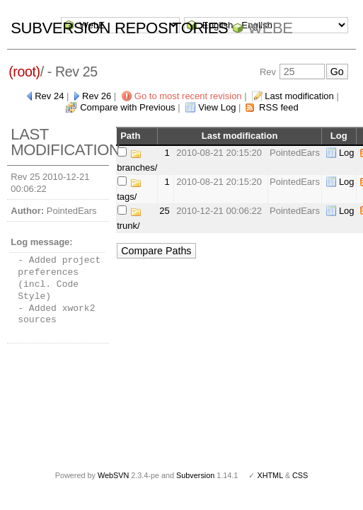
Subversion (195, 475)
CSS (300, 475)
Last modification (299, 96)
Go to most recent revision (188, 96)
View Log (217, 107)
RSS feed (279, 107)
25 (164, 210)
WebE (270, 28)
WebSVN (113, 475)
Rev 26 (96, 96)
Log (347, 152)
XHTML (269, 475)
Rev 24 (49, 96)
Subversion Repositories (119, 28)
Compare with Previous (127, 107)
